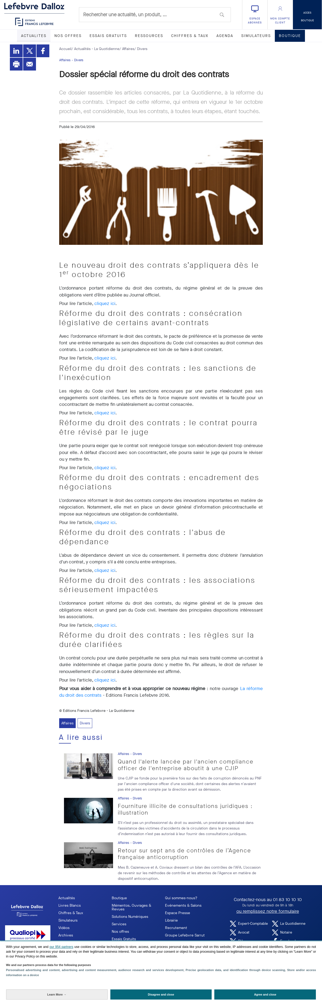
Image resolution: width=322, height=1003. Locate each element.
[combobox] (155, 14)
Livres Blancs (69, 905)
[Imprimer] (16, 64)
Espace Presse (177, 912)
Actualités (66, 898)
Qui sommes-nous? (181, 898)
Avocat (239, 932)
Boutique (119, 898)
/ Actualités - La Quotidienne (95, 48)
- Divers (77, 60)
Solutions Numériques (130, 916)
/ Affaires (126, 48)
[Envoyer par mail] (29, 64)
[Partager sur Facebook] (43, 50)
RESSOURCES (149, 35)
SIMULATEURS (256, 35)
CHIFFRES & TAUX (189, 35)
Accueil (65, 48)
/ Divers (140, 48)
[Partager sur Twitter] (29, 50)
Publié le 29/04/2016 (77, 126)
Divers (85, 723)
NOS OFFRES (68, 35)
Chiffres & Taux (70, 912)
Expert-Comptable (249, 923)
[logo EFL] (27, 910)
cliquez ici (104, 303)
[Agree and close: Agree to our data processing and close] (265, 994)
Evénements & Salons (183, 905)
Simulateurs (68, 920)
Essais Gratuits (124, 939)
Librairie (171, 920)
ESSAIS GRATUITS (108, 35)
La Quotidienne (288, 923)
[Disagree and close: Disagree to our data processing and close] (161, 994)
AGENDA (224, 35)
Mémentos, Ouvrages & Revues (131, 907)
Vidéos (64, 927)
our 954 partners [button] (61, 947)
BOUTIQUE (290, 35)
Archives (65, 935)
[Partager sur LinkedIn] (16, 50)
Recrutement (176, 927)
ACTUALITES (33, 35)
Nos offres (120, 931)
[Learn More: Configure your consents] (57, 994)
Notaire (282, 932)
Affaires (65, 60)
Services (119, 924)
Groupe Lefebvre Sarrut (185, 935)
